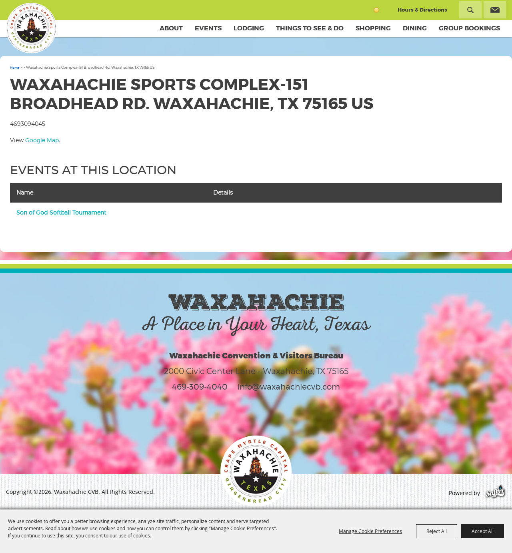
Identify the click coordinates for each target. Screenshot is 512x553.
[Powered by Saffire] (495, 492)
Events (208, 28)
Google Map (42, 140)
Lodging (249, 28)
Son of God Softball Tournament (61, 212)
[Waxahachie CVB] (31, 28)
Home (15, 68)
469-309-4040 (200, 387)
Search (470, 9)
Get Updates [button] (495, 9)
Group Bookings (469, 28)
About (171, 28)
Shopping (373, 28)
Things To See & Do (310, 28)
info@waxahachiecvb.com (289, 387)
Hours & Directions (422, 9)
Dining (415, 28)
